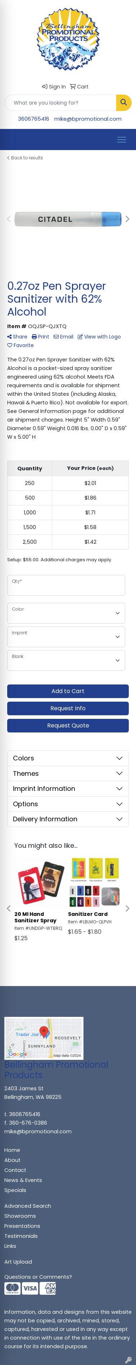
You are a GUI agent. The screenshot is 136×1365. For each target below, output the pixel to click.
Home (12, 1150)
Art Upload (18, 1261)
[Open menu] (121, 140)
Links (10, 1246)
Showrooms (20, 1216)
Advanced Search (27, 1206)
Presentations (22, 1226)
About (12, 1160)
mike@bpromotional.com (88, 118)
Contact (15, 1170)
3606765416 (33, 118)
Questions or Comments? (38, 1276)
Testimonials (21, 1236)
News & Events (23, 1180)
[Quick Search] (60, 103)
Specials (15, 1190)
